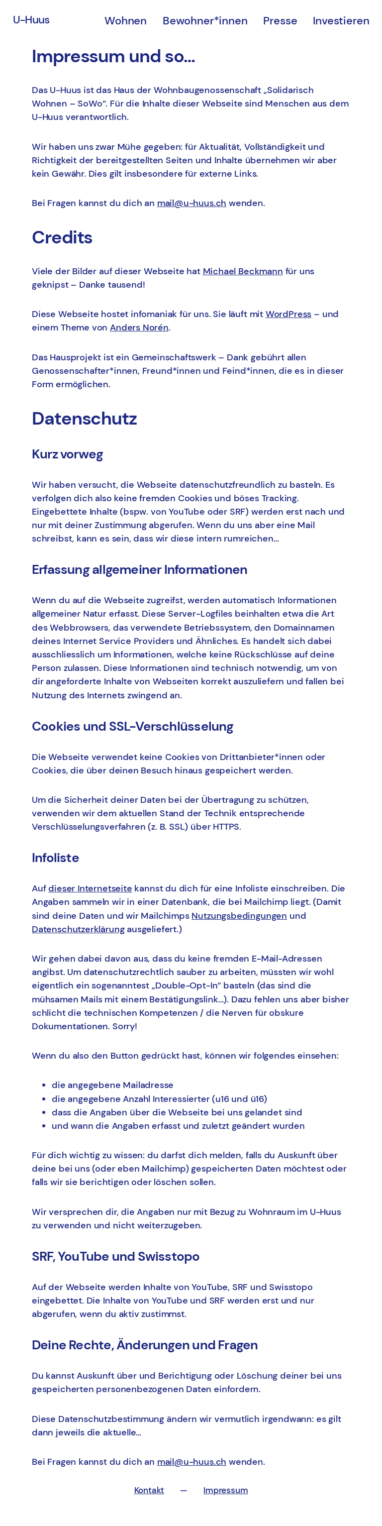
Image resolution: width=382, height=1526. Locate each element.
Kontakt (149, 1490)
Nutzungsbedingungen (239, 916)
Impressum (225, 1490)
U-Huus (31, 19)
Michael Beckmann (243, 271)
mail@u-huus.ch (191, 203)
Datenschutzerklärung (78, 929)
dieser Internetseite (90, 888)
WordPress (288, 314)
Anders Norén (139, 327)
